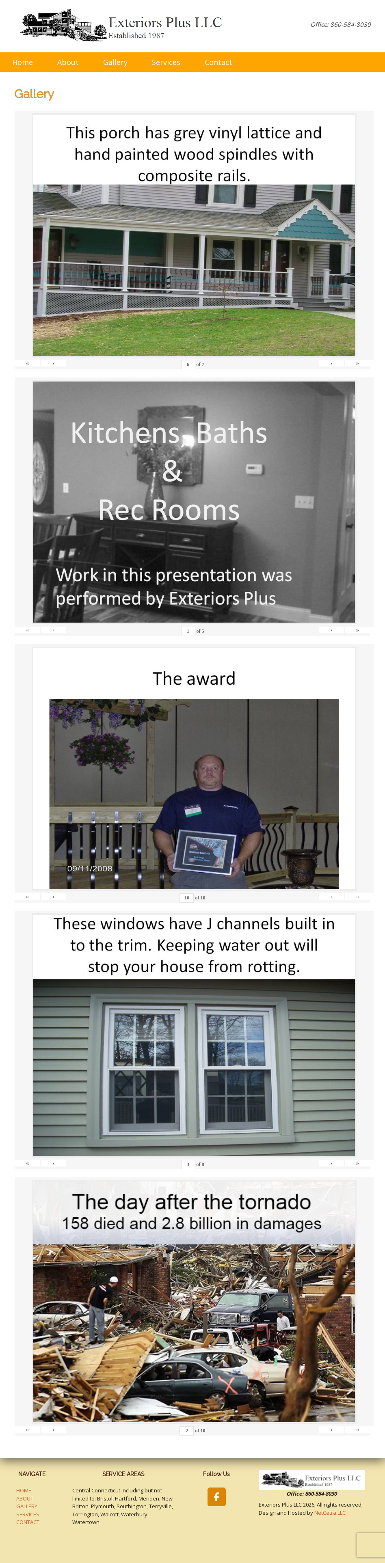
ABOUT (24, 1498)
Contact (218, 62)
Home (22, 62)
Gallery (115, 62)
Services (166, 62)
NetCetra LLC (330, 1512)
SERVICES (27, 1514)
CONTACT (27, 1522)
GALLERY (26, 1506)
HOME (23, 1490)
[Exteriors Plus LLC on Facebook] (217, 1497)
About (68, 62)
